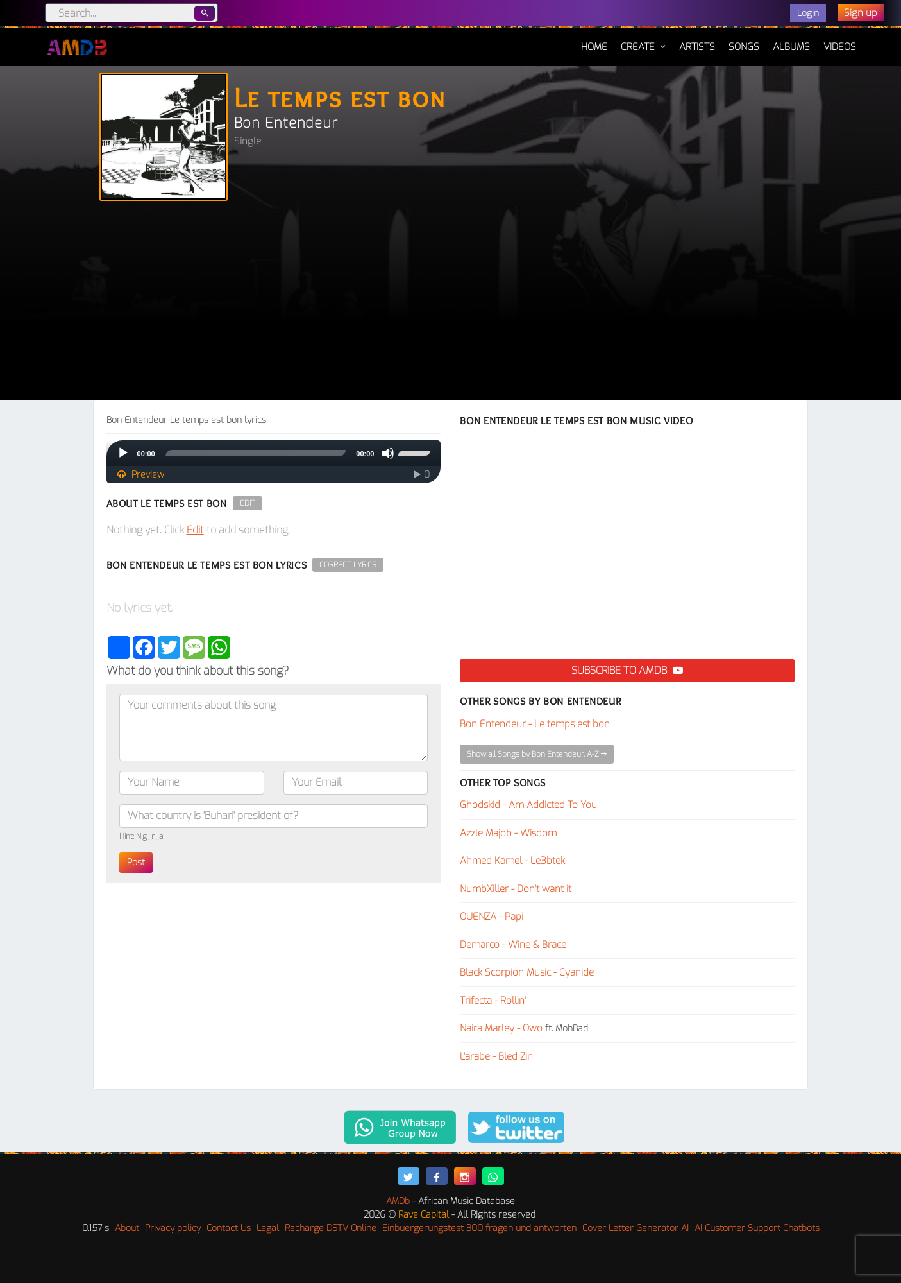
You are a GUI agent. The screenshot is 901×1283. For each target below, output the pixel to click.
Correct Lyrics (347, 565)
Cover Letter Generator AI (635, 1228)
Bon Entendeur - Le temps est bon (535, 724)
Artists (697, 46)
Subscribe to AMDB (627, 670)
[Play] (123, 453)
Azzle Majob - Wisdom (508, 833)
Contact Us (228, 1228)
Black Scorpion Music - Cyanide (527, 972)
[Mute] (388, 453)
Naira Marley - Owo (501, 1028)
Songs (743, 46)
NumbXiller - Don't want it (515, 889)
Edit (247, 503)
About (127, 1228)
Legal (268, 1228)
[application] (273, 453)
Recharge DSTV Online (330, 1228)
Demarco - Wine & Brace (513, 944)
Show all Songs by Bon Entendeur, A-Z (537, 754)
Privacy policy (173, 1228)
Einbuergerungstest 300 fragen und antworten (479, 1228)
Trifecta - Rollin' (493, 1000)
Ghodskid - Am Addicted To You (528, 804)
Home (594, 40)
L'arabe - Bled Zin (496, 1056)
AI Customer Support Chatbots (757, 1228)
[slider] (255, 453)
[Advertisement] (451, 303)
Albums (791, 46)
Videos (839, 46)
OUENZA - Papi (491, 916)
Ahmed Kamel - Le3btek (512, 860)
